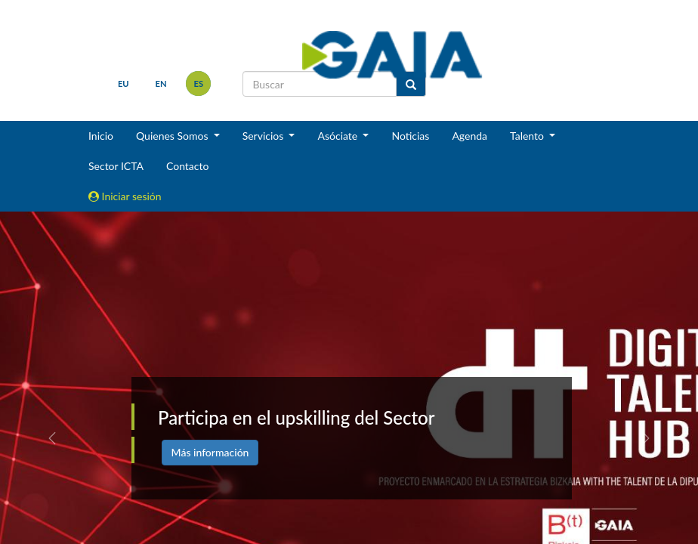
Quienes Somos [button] (173, 135)
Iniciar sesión (125, 196)
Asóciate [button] (338, 135)
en (161, 83)
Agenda (469, 135)
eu (123, 83)
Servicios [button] (264, 135)
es (199, 83)
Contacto (187, 165)
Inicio (100, 135)
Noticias (410, 135)
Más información (210, 452)
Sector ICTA (116, 165)
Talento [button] (528, 135)
